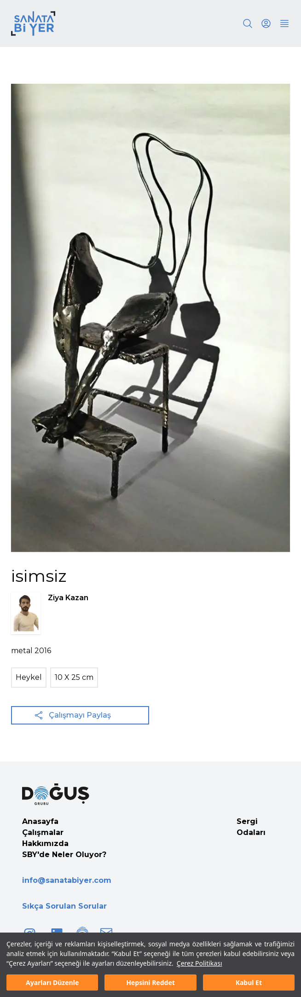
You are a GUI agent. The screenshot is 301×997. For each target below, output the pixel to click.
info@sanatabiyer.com (66, 880)
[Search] (247, 23)
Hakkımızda (45, 843)
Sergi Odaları (251, 827)
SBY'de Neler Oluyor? (64, 854)
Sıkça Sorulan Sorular (64, 906)
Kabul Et (249, 982)
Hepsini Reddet (150, 982)
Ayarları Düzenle (52, 982)
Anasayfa (40, 821)
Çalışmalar (43, 832)
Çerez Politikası (199, 963)
